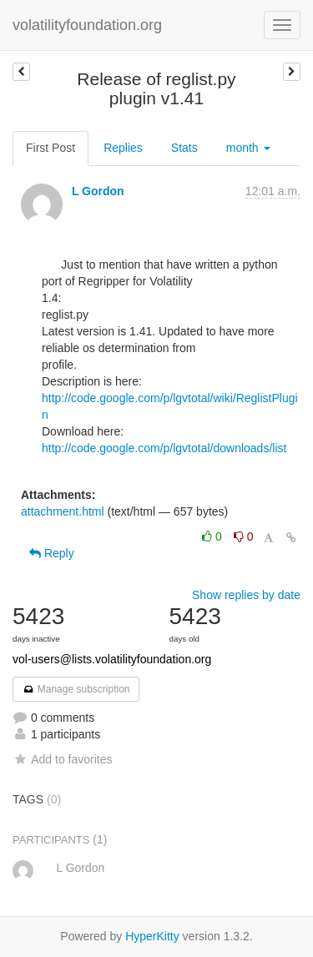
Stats (184, 147)
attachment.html (62, 511)
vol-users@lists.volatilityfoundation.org (112, 659)
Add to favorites (62, 759)
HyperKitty (152, 936)
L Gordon (98, 191)
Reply (51, 553)
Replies (123, 147)
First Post (50, 147)
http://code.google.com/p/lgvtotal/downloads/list (164, 448)
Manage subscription (76, 689)
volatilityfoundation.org (87, 25)
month (248, 147)
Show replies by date (246, 595)
